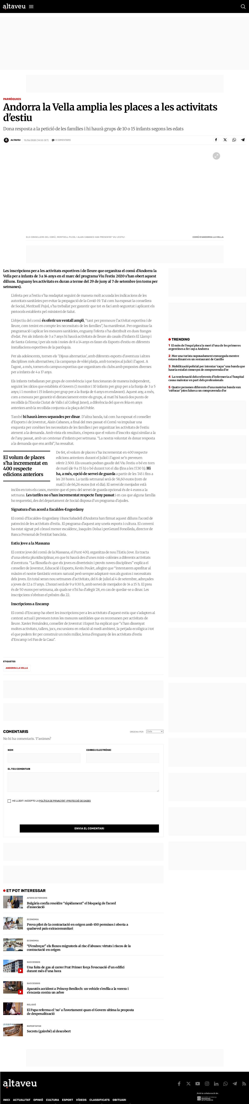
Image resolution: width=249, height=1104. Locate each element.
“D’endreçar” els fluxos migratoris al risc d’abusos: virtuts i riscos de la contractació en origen (79, 940)
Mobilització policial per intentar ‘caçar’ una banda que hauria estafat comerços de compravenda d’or (206, 368)
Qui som (8, 1097)
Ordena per (136, 732)
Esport (67, 1092)
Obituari (119, 1092)
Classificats (99, 1092)
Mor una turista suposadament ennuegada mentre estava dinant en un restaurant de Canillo (203, 357)
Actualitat (21, 1092)
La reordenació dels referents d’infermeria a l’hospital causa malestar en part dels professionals (206, 378)
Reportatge (34, 1018)
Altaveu (16, 140)
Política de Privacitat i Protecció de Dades (65, 800)
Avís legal (133, 1097)
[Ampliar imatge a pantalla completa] (216, 156)
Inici (6, 1092)
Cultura (52, 1092)
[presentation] (38, 816)
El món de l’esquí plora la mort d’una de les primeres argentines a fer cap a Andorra (204, 347)
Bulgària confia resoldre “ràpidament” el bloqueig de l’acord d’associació (71, 897)
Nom (10, 750)
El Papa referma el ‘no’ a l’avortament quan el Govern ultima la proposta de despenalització (80, 1004)
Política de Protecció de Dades (72, 1097)
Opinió (38, 1092)
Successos (33, 954)
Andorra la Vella (17, 668)
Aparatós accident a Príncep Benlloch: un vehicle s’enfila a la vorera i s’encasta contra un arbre (77, 982)
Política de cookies (110, 1097)
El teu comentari (19, 769)
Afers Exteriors (37, 890)
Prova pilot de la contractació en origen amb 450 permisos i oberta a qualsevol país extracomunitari (77, 918)
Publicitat (40, 1097)
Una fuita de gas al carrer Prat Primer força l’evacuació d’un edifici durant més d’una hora (75, 961)
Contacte (23, 1097)
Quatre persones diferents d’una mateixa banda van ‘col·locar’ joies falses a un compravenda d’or (204, 388)
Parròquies (12, 99)
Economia (33, 911)
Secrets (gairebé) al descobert (48, 1023)
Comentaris (63, 140)
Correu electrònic (98, 750)
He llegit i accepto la (49, 800)
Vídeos (81, 1092)
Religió (31, 996)
